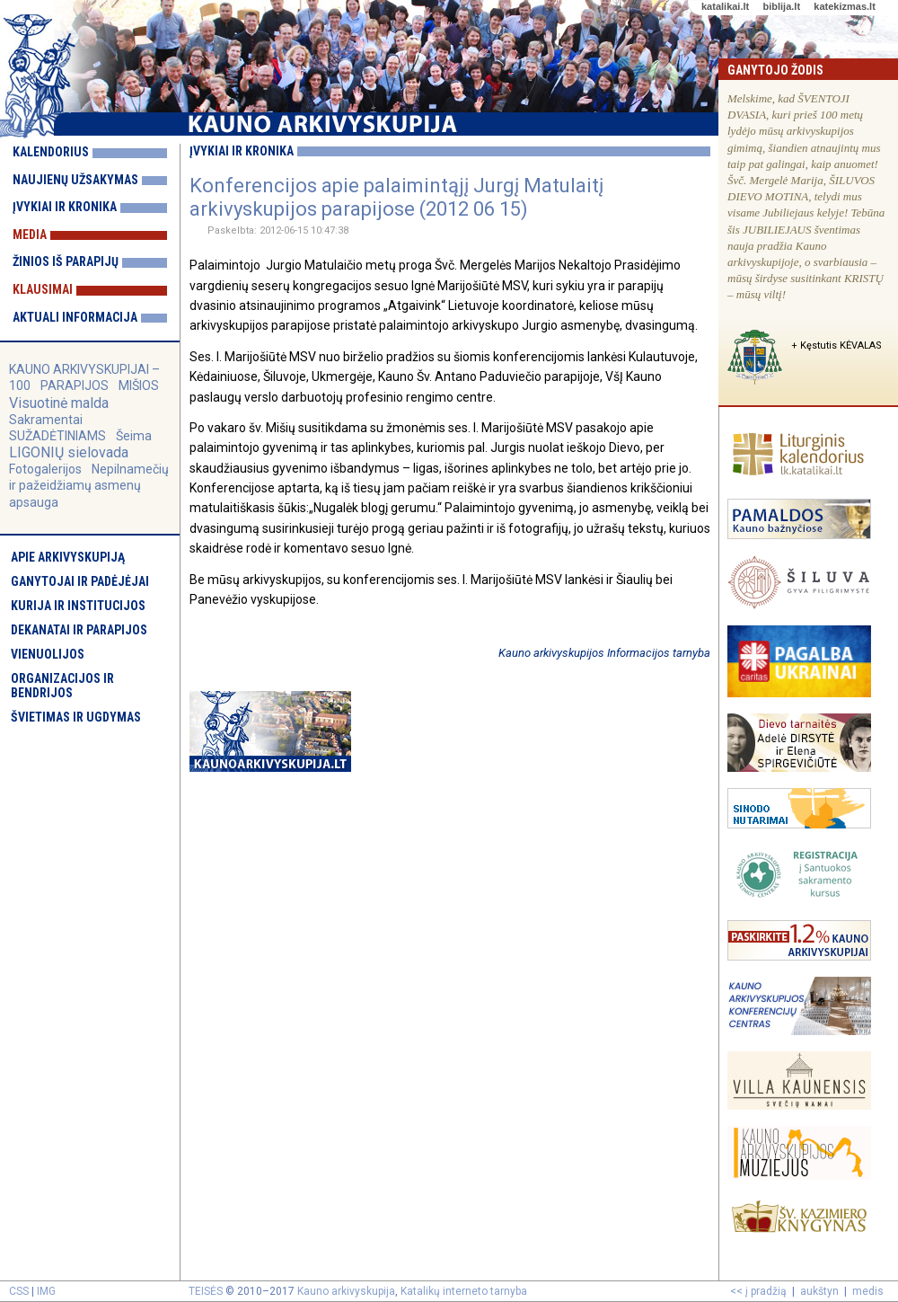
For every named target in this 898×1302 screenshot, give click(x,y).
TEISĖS (206, 1291)
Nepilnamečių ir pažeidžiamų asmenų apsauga (89, 485)
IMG (46, 1291)
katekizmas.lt (844, 6)
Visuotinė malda (59, 403)
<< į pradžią (758, 1291)
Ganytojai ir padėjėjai (80, 581)
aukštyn (819, 1291)
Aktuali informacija (75, 317)
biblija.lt (781, 6)
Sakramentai (46, 419)
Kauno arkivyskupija (346, 1291)
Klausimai (43, 289)
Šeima (134, 436)
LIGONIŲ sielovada (68, 452)
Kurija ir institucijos (78, 605)
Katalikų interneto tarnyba (464, 1291)
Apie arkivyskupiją (68, 557)
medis (868, 1291)
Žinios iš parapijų (66, 261)
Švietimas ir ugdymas (76, 717)
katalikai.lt (725, 6)
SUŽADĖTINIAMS (57, 436)
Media (30, 234)
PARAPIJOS (74, 385)
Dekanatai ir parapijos (79, 630)
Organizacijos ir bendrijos (62, 685)
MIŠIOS (139, 385)
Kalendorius (51, 152)
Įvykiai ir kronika (65, 206)
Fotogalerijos (45, 469)
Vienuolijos (47, 654)
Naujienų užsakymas (75, 180)
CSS (19, 1291)
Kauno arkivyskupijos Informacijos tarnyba (604, 653)
